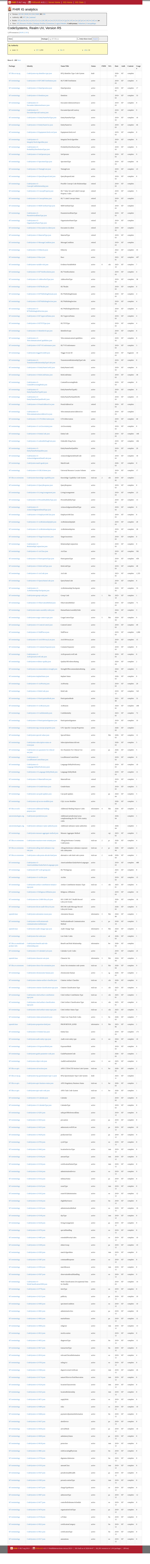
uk (93, 20)
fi (54, 20)
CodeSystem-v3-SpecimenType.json (39, 162)
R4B (37, 14)
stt (87, 20)
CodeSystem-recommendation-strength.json (42, 669)
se (84, 20)
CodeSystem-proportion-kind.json (38, 1024)
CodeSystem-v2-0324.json (36, 1385)
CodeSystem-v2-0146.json (36, 1157)
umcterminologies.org (16, 816)
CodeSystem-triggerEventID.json (38, 353)
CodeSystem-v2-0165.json (36, 1208)
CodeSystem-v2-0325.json (36, 1392)
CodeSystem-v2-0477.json (36, 1502)
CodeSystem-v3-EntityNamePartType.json (41, 118)
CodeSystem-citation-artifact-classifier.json (42, 980)
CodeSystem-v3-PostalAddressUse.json (40, 404)
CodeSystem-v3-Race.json (36, 257)
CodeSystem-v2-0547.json (36, 1473)
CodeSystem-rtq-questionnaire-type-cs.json (42, 1076)
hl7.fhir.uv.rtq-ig (14, 73)
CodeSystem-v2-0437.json (36, 1421)
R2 (23, 14)
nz (77, 20)
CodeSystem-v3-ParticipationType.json (40, 559)
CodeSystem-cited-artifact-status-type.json (41, 1010)
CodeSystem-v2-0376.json (36, 1230)
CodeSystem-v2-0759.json (36, 1458)
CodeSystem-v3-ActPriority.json (38, 684)
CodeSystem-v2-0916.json (36, 1355)
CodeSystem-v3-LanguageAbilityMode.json (42, 772)
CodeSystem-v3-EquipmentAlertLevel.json (42, 132)
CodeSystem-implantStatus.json (38, 676)
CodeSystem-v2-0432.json (36, 1127)
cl (35, 20)
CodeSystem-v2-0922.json (36, 1524)
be (24, 20)
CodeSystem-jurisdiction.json (37, 816)
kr (68, 20)
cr (38, 20)
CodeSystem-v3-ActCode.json (37, 573)
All (19, 14)
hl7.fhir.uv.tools (14, 809)
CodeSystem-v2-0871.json (36, 1399)
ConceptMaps (91, 24)
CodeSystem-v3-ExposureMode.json (39, 1046)
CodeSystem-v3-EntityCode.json (38, 434)
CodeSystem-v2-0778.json (36, 1289)
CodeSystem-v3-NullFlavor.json (38, 632)
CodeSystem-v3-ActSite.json (37, 877)
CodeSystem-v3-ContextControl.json (39, 625)
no (74, 20)
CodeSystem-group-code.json (37, 595)
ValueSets (81, 24)
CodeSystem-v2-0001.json (36, 1311)
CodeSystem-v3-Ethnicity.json (37, 250)
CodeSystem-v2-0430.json (36, 1429)
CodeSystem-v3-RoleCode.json (38, 691)
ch (33, 20)
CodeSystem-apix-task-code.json (38, 1091)
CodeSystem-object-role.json (37, 1061)
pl (79, 20)
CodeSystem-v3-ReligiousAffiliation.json (41, 892)
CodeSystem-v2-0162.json (36, 1193)
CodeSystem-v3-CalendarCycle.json (39, 951)
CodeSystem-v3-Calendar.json (37, 1098)
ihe (28, 17)
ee (49, 20)
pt (82, 20)
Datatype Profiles (39, 24)
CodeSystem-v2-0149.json (36, 1216)
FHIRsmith (35, 2)
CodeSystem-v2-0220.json (36, 1223)
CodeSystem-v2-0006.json (36, 1326)
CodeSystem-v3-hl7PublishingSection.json (42, 301)
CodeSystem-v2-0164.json (36, 1171)
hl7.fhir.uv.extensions (16, 478)
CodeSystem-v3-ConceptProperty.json (40, 191)
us (96, 20)
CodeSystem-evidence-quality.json (39, 662)
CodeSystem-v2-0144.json (36, 1201)
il (58, 20)
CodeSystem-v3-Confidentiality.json (39, 713)
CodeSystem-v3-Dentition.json (37, 95)
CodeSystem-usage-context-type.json (40, 618)
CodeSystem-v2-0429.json (36, 1135)
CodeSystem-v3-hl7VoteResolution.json (41, 272)
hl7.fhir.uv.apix (14, 1068)
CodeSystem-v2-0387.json (36, 1260)
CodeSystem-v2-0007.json (36, 1495)
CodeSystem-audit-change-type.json (39, 929)
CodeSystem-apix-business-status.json (40, 1083)
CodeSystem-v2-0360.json (36, 1370)
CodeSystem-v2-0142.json (36, 1179)
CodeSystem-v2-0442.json (36, 1149)
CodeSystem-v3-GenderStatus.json (39, 787)
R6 (44, 14)
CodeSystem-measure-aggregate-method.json (42, 833)
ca (30, 20)
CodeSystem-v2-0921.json (36, 1532)
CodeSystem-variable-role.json (37, 265)
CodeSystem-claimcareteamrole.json (39, 1017)
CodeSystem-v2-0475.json (36, 1488)
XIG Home (67, 2)
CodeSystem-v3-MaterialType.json (39, 235)
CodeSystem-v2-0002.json (36, 1319)
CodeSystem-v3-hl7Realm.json (37, 287)
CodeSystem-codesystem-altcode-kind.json (42, 855)
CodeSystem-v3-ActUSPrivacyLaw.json (41, 640)
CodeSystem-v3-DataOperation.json (39, 88)
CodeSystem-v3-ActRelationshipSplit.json (41, 522)
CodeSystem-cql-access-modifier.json (40, 801)
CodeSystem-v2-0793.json (36, 1363)
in (61, 20)
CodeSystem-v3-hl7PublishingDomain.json (42, 294)
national (33, 17)
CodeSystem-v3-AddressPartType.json (40, 279)
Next (19, 60)
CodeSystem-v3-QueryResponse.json (40, 485)
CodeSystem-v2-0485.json (36, 1238)
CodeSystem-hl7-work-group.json (38, 870)
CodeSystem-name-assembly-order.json (40, 610)
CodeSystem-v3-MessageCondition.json (41, 242)
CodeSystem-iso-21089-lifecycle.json (40, 899)
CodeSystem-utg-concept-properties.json (41, 728)
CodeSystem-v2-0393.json (36, 1252)
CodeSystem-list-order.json (36, 936)
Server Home (54, 2)
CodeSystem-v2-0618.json (36, 1443)
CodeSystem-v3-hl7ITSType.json (38, 323)
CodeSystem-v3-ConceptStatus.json (39, 198)
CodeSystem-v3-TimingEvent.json (39, 169)
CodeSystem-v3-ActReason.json (38, 706)
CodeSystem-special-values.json (38, 735)
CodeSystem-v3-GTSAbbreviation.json (40, 419)
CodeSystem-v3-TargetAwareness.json (40, 537)
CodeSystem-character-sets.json (38, 958)
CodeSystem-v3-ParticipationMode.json (41, 698)
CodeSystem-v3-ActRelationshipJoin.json (41, 529)
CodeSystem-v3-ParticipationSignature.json (42, 720)
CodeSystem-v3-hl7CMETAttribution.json (41, 81)
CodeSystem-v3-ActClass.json (37, 551)
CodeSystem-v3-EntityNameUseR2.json (41, 367)
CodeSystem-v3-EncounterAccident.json (41, 228)
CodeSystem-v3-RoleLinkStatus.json (39, 375)
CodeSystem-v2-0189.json (36, 1245)
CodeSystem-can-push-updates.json (39, 794)
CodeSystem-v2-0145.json (36, 1186)
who (85, 50)
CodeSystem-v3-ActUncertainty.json (39, 426)
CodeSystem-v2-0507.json (36, 1274)
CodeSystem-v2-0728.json (36, 1517)
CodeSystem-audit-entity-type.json (39, 1039)
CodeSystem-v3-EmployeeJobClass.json (41, 515)
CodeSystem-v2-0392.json (36, 1267)
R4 (33, 14)
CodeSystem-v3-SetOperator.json (38, 154)
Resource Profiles (26, 24)
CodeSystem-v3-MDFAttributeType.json (41, 206)
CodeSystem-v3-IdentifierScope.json (39, 331)
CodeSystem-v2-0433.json (36, 1120)
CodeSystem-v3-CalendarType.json (39, 1105)
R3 (30, 14)
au (22, 20)
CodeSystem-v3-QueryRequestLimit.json (41, 176)
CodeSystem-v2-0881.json (36, 1451)
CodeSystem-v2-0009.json (36, 1436)
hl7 (24, 17)
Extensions (50, 24)
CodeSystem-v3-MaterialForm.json (39, 779)
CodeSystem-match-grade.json (37, 463)
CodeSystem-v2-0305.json (36, 1480)
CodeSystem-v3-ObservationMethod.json (41, 603)
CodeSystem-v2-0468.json (36, 1414)
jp (66, 20)
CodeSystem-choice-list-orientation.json (41, 966)
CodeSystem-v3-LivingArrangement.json (41, 493)
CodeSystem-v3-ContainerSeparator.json (41, 647)
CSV (26, 33)
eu (52, 20)
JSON (21, 33)
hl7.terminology (14, 81)
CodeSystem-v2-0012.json (36, 1333)
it (63, 20)
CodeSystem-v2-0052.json (36, 1340)
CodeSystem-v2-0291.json (36, 1113)
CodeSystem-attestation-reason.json (39, 914)
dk (46, 20)
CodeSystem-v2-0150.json (36, 1164)
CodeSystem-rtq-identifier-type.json (39, 73)
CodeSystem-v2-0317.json (36, 1539)
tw (90, 20)
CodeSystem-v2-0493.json (36, 1304)
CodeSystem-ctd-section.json (37, 1068)
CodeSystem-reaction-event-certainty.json (41, 840)
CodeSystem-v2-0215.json (36, 1296)
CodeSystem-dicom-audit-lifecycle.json (40, 907)
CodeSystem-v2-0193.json (36, 1465)
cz (40, 20)
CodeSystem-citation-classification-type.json (42, 988)
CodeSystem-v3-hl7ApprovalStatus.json (41, 316)
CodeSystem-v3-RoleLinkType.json (39, 566)
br (27, 20)
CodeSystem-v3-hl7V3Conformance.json (41, 345)
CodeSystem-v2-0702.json (36, 1142)
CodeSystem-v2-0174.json (36, 1377)
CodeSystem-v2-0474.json (36, 1510)
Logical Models (60, 24)
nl (71, 20)
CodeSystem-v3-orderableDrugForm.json (41, 441)
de (43, 20)
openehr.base (13, 914)
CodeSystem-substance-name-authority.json (42, 826)
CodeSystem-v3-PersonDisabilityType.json (42, 500)
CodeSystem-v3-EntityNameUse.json (40, 125)
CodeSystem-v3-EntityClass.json (38, 1032)
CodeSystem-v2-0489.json (36, 1407)
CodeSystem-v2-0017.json (36, 1348)
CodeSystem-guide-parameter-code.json (41, 1054)
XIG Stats (79, 2)
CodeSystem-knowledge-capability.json (40, 478)
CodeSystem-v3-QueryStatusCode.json (40, 581)
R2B (26, 14)
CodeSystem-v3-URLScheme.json (39, 470)
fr (56, 20)
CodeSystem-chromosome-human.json (40, 973)
